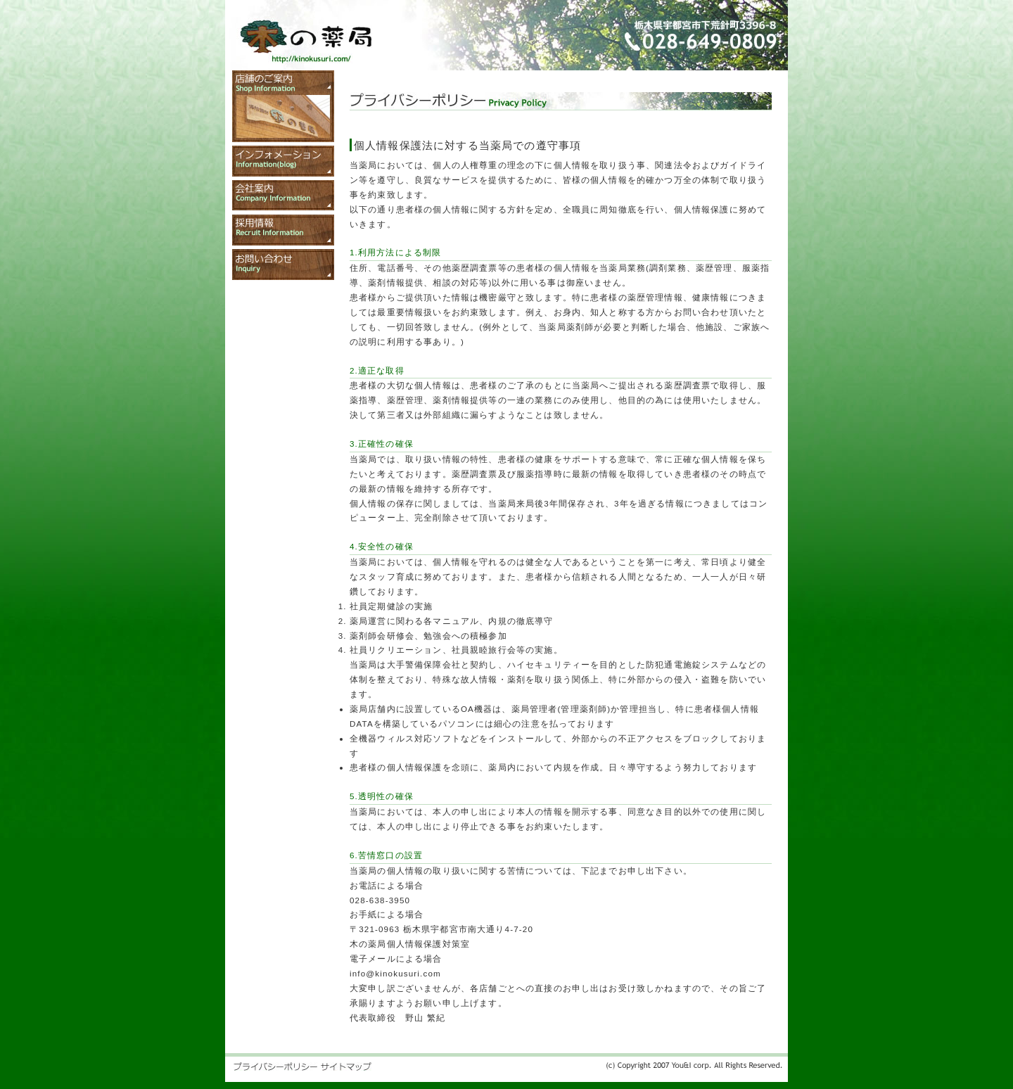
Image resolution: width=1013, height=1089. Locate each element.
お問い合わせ (283, 264)
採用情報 (283, 230)
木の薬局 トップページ (306, 41)
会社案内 (283, 195)
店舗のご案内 (283, 106)
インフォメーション (283, 161)
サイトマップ (346, 1066)
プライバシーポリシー (275, 1066)
